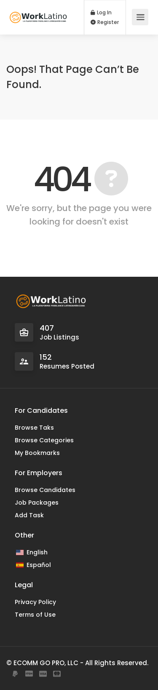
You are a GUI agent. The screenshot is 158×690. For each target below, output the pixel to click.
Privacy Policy (35, 602)
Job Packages (37, 502)
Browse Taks (34, 427)
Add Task (29, 515)
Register (105, 22)
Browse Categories (44, 440)
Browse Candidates (45, 490)
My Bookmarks (37, 453)
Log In (101, 12)
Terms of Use (35, 614)
